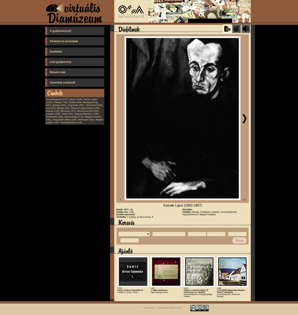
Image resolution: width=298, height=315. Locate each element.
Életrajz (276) (52, 111)
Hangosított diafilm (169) (65, 119)
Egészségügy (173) (74, 116)
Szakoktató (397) (75, 105)
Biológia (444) (59, 105)
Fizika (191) (67, 114)
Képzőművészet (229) (88, 111)
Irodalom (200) (53, 114)
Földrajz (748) (60, 102)
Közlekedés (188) (54, 116)
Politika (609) (75, 102)
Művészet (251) (68, 111)
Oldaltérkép (163, 308)
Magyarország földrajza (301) (85, 108)
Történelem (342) (93, 105)
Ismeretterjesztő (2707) (57, 99)
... (84, 122)
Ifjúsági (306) (63, 108)
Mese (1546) (76, 99)
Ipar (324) (50, 108)
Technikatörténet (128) (71, 122)
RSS (173, 308)
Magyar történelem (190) (86, 114)
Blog (179, 308)
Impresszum (150, 308)
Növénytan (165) (86, 119)
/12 (244, 200)
